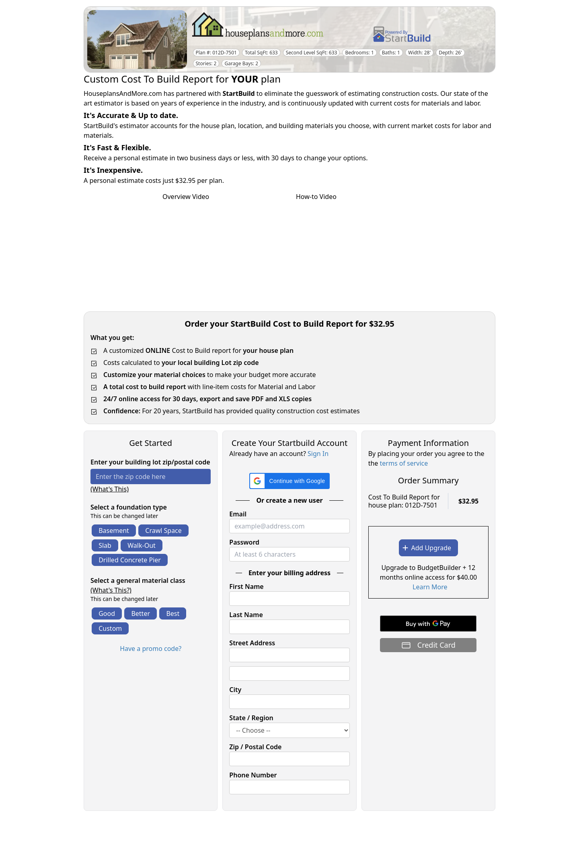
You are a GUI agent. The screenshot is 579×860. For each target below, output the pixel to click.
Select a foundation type (128, 507)
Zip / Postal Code (255, 746)
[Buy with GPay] (428, 623)
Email (237, 514)
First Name (246, 586)
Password (244, 542)
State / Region (251, 717)
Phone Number (253, 775)
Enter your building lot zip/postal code (150, 462)
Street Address (252, 642)
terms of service (404, 463)
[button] (289, 481)
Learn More (430, 586)
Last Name (246, 614)
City (235, 689)
